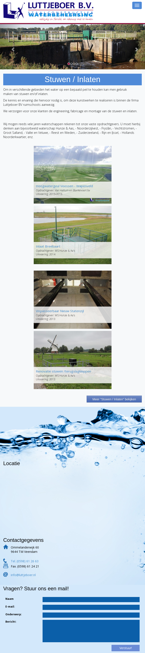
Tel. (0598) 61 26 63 (24, 561)
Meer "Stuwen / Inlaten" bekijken (114, 399)
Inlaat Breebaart (48, 246)
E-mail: (10, 606)
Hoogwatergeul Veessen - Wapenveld (64, 186)
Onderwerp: (13, 614)
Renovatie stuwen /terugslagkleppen (63, 371)
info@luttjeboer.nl (23, 575)
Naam (9, 599)
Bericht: (10, 621)
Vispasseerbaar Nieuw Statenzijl (60, 311)
